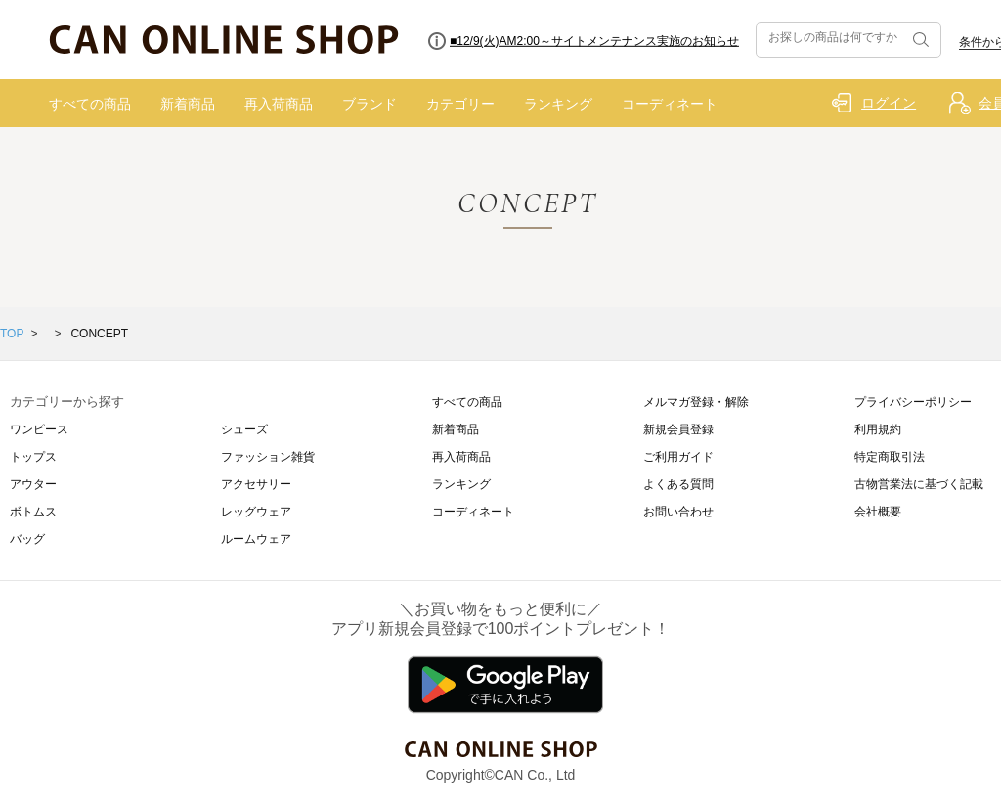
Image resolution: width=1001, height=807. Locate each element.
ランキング (558, 104)
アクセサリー (256, 484)
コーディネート (670, 104)
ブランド (369, 104)
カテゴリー (460, 104)
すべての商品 (90, 104)
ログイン (888, 103)
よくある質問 (678, 484)
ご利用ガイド (678, 457)
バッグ (27, 539)
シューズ (244, 429)
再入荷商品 (278, 104)
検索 (919, 40)
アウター (33, 484)
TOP (11, 333)
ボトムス (33, 511)
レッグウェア (256, 511)
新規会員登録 (678, 429)
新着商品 (187, 104)
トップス (33, 457)
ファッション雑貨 (268, 457)
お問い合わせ (678, 511)
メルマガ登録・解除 (696, 402)
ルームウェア (256, 539)
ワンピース (39, 429)
